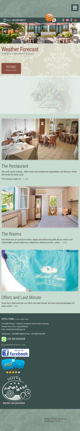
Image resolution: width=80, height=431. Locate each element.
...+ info (25, 179)
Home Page (48, 421)
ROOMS (11, 68)
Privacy (57, 421)
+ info (15, 306)
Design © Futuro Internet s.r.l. (55, 419)
